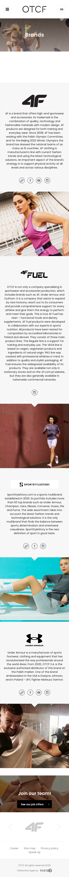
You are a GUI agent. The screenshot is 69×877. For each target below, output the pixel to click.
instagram (47, 180)
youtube (39, 180)
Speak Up (34, 852)
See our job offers (32, 804)
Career (14, 848)
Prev (10, 827)
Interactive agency (27, 870)
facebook (30, 180)
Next (58, 827)
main (22, 180)
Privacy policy (49, 848)
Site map (30, 848)
